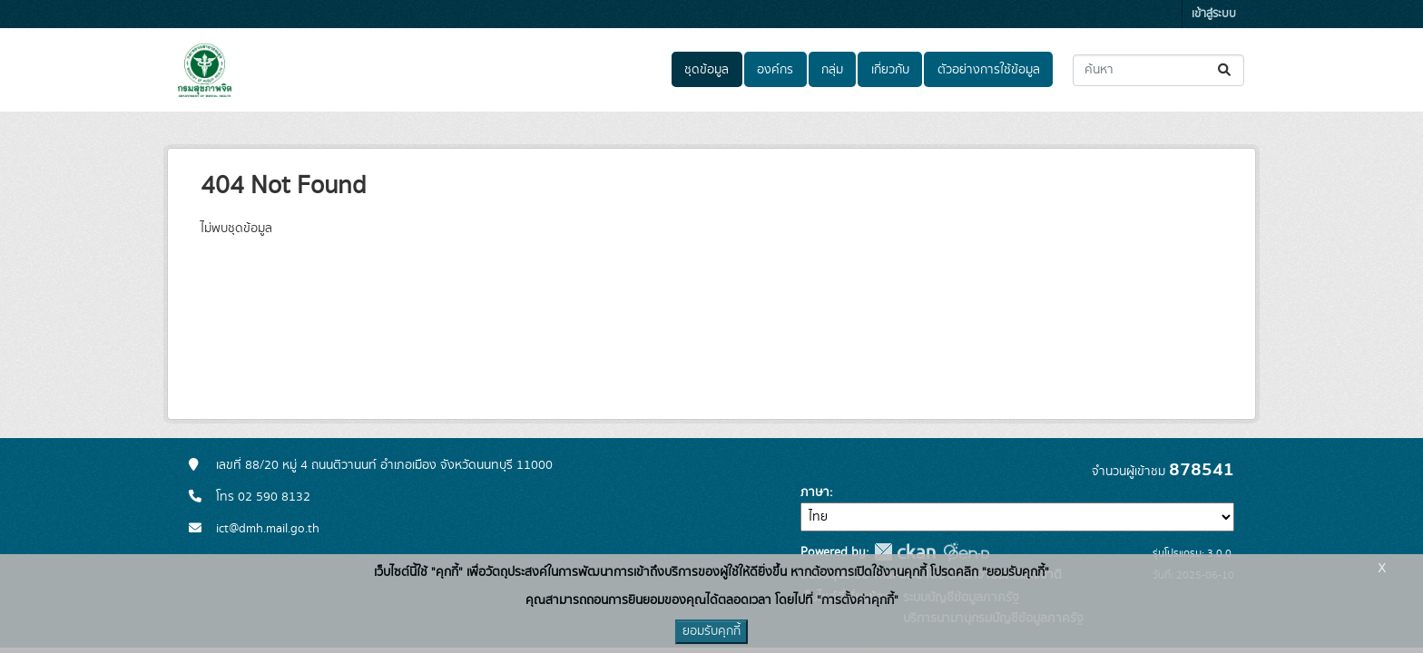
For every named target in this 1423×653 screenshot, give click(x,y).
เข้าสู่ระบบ (1214, 14)
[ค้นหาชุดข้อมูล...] (1158, 70)
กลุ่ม (832, 70)
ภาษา (814, 492)
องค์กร (775, 70)
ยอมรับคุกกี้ (711, 631)
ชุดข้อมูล (706, 70)
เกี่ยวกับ (890, 70)
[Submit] (1225, 70)
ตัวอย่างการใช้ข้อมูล (988, 70)
